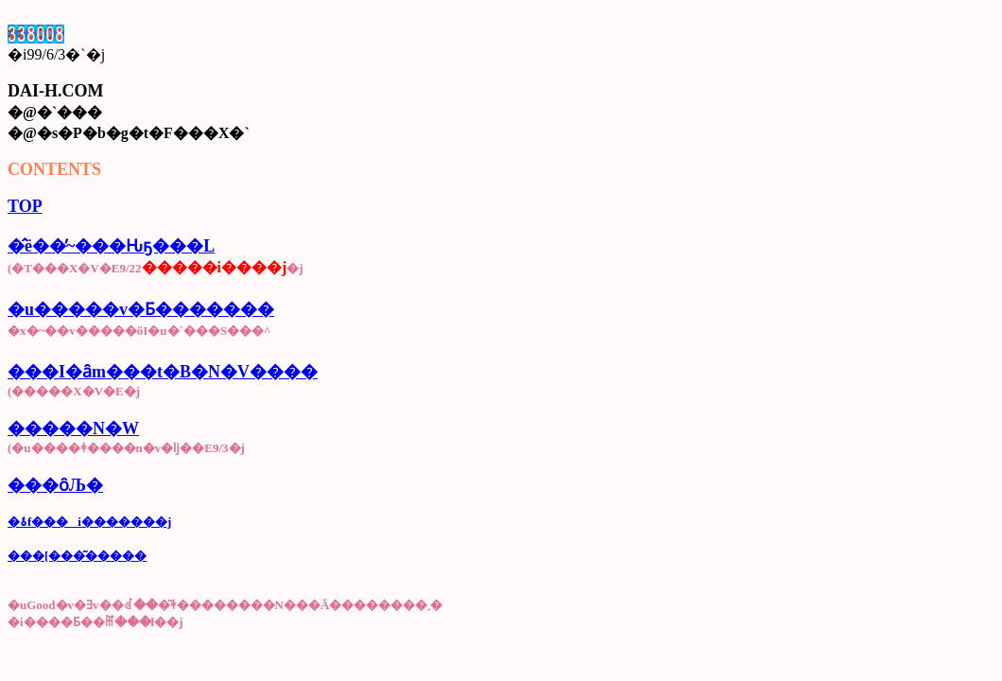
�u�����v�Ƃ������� (141, 309)
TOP (25, 206)
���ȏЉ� (55, 485)
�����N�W (73, 428)
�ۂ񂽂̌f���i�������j (89, 522)
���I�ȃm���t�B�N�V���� (163, 371)
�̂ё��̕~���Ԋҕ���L (111, 245)
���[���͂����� (77, 556)
